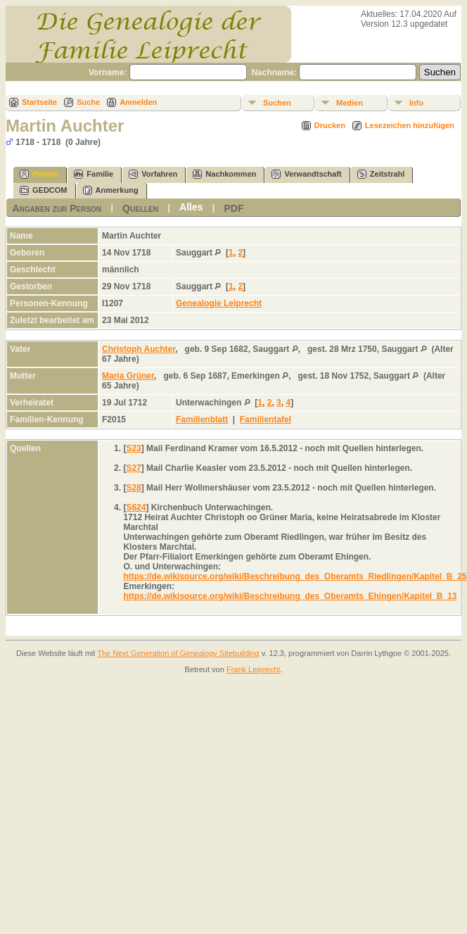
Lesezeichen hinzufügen (409, 125)
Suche (88, 102)
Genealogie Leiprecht (219, 303)
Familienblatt (202, 419)
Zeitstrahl (381, 174)
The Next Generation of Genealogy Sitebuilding (178, 653)
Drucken (329, 125)
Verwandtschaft (306, 174)
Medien (349, 103)
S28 (133, 488)
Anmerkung (111, 190)
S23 (133, 448)
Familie (93, 174)
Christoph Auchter (138, 349)
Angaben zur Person (56, 208)
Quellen (140, 208)
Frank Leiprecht (253, 669)
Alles (191, 207)
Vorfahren (153, 174)
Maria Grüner (128, 376)
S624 (136, 507)
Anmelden (138, 102)
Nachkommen (224, 174)
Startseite (39, 102)
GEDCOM (44, 190)
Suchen (277, 103)
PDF (234, 208)
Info (416, 103)
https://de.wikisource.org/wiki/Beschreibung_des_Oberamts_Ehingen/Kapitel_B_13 (289, 596)
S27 (133, 468)
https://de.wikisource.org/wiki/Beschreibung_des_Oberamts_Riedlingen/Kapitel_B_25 (294, 576)
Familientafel (265, 419)
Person (39, 174)
